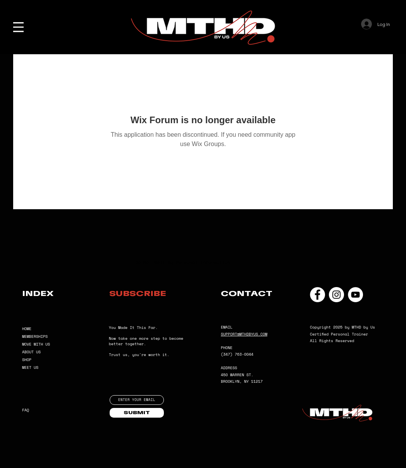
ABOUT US (31, 352)
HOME (26, 329)
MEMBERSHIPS (35, 336)
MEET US (30, 367)
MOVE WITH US (36, 344)
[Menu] (18, 27)
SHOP (26, 360)
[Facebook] (317, 294)
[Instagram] (336, 294)
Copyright (321, 327)
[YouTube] (355, 294)
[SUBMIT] (137, 413)
